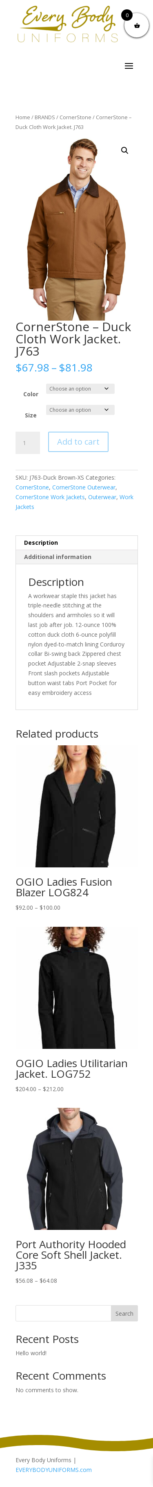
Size (31, 415)
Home (23, 117)
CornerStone (75, 117)
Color (30, 394)
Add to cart (78, 441)
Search (124, 1313)
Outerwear (102, 497)
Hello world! (31, 1353)
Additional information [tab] (57, 557)
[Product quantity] (28, 443)
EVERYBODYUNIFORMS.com (54, 1470)
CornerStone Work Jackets (50, 497)
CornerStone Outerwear (83, 487)
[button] (125, 150)
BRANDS (45, 117)
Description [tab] (41, 542)
